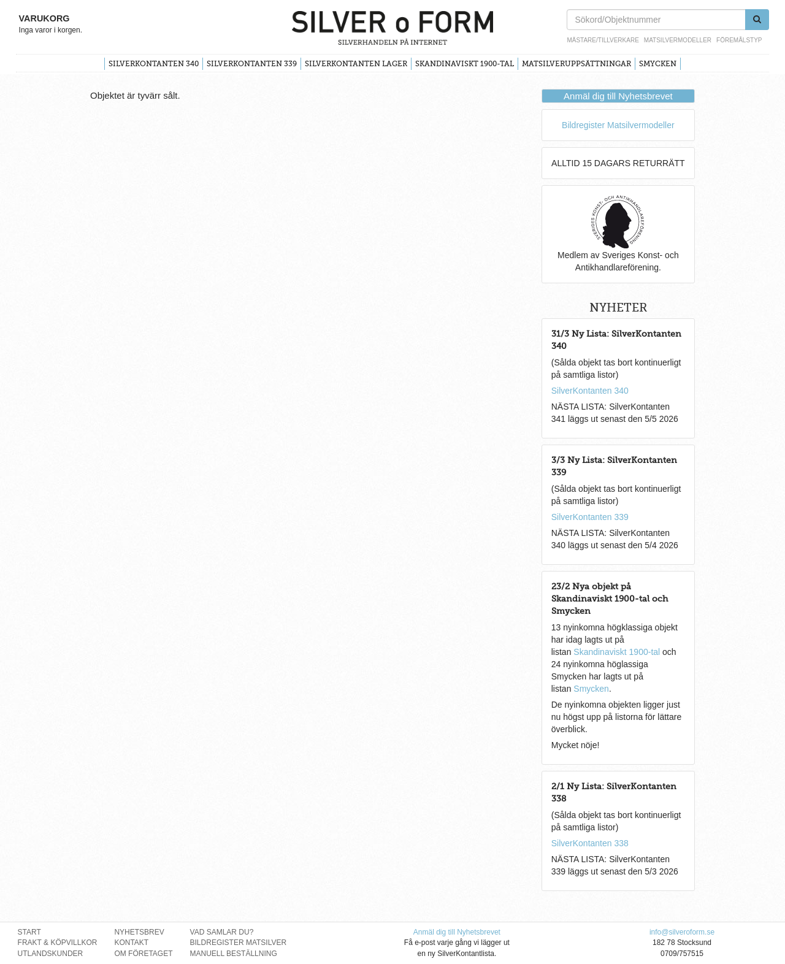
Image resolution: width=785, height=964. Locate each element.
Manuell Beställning (233, 953)
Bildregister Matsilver (238, 942)
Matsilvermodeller (677, 40)
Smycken (657, 63)
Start (29, 932)
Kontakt (131, 942)
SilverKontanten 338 (590, 843)
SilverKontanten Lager (356, 63)
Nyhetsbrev (139, 932)
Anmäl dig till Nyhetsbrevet (618, 96)
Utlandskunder (50, 953)
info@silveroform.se (681, 932)
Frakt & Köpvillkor (58, 942)
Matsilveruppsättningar (576, 63)
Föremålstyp (739, 40)
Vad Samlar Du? (222, 932)
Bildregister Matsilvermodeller (618, 125)
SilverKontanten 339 (252, 63)
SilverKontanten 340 (154, 63)
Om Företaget (143, 953)
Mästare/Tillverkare (602, 40)
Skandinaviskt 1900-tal (464, 63)
